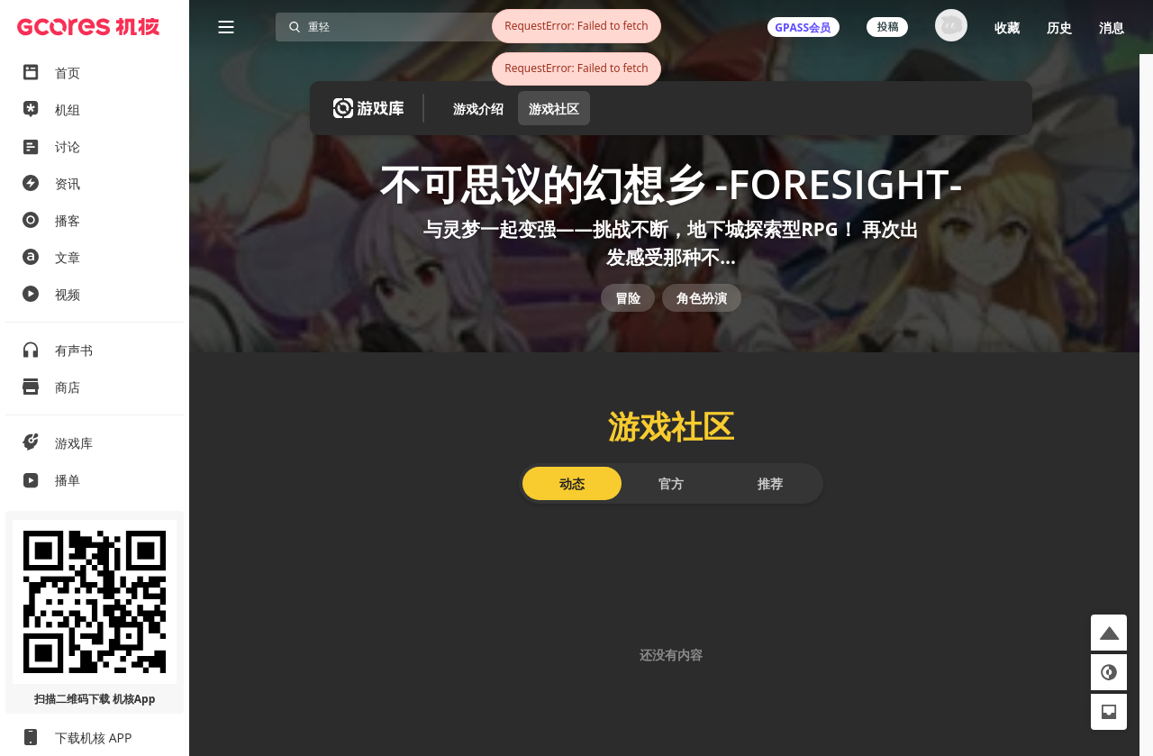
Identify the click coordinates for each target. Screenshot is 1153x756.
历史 (1059, 27)
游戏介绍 (478, 108)
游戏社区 (554, 108)
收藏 (1007, 27)
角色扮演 (701, 307)
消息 (1111, 27)
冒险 (627, 307)
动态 (572, 497)
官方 (671, 497)
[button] (1109, 633)
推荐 (770, 497)
